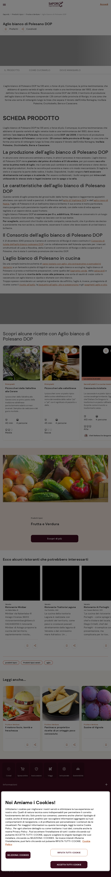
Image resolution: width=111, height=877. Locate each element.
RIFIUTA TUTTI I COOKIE (69, 852)
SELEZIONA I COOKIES (18, 855)
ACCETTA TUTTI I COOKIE (69, 864)
